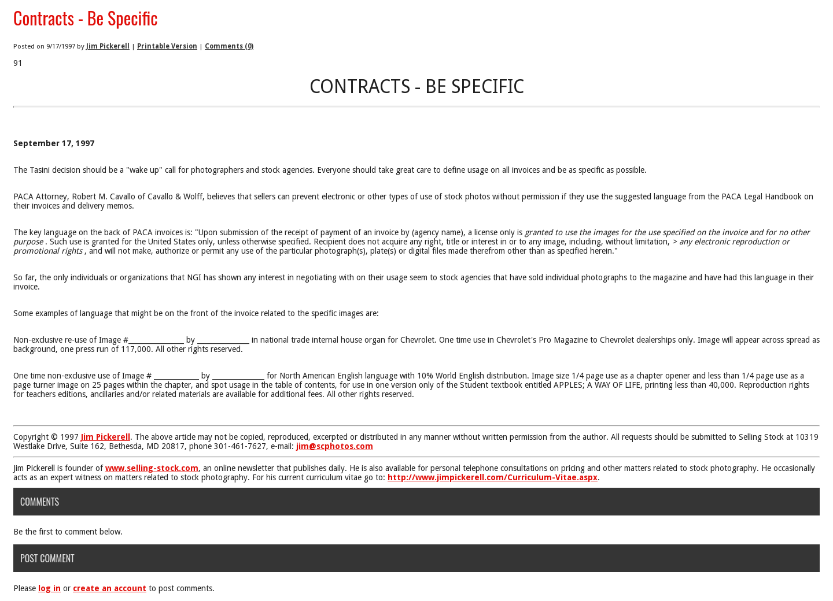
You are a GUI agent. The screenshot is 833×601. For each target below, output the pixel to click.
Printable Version (167, 46)
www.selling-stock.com (151, 468)
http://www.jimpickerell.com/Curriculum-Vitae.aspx (493, 477)
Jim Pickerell (108, 46)
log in (49, 588)
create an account (109, 588)
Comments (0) (229, 46)
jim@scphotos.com (334, 446)
